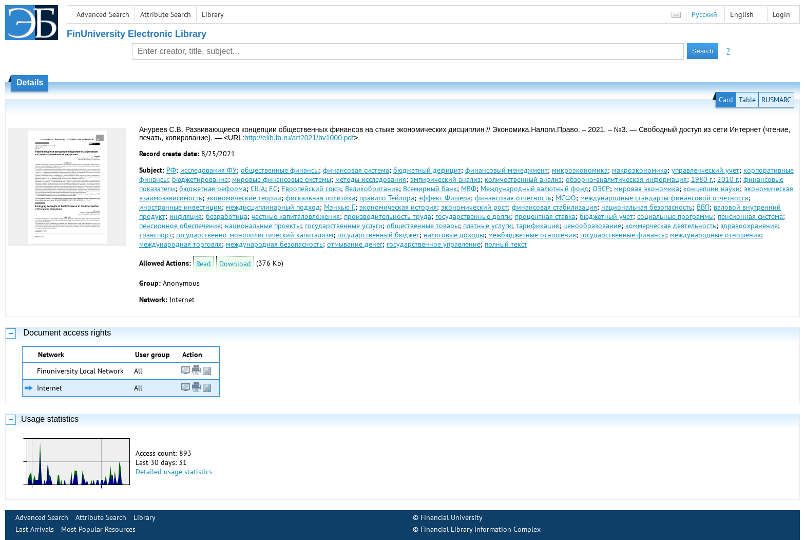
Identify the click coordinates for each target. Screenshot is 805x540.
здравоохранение (749, 225)
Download (235, 263)
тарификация (537, 225)
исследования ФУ (208, 170)
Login (781, 14)
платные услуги (487, 225)
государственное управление (434, 244)
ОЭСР (601, 188)
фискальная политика (320, 197)
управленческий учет (705, 170)
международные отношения (715, 234)
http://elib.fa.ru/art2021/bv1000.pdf (299, 138)
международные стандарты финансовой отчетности (664, 197)
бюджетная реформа (212, 188)
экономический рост (474, 207)
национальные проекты (263, 225)
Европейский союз (311, 188)
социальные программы (675, 216)
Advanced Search (102, 14)
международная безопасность (274, 244)
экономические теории (243, 197)
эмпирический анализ (445, 179)
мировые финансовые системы (281, 179)
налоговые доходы (454, 234)
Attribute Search (165, 14)
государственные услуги (343, 225)
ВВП (703, 207)
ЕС (273, 188)
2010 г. (728, 179)
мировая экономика (646, 188)
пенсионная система (750, 216)
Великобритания (372, 188)
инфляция (185, 216)
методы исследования (370, 179)
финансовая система (356, 170)
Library (213, 14)
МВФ (468, 188)
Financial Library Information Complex (480, 529)
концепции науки (711, 188)
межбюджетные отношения (532, 234)
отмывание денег (354, 244)
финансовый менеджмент (506, 170)
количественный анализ (523, 179)
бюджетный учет (606, 216)
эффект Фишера (444, 197)
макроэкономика (639, 170)
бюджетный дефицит (427, 170)
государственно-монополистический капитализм (254, 234)
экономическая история (398, 207)
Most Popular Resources (98, 529)
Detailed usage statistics (174, 471)
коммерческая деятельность (670, 225)
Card (726, 99)
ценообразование (592, 225)
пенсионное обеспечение (180, 225)
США (258, 188)
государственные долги (473, 216)
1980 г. (702, 179)
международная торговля (180, 244)
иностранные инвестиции (180, 207)
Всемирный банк (430, 188)
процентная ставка (545, 216)
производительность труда (387, 216)
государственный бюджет (378, 234)
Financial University (451, 517)
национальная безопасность (647, 207)
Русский (704, 14)
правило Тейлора (386, 197)
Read (203, 263)
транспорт (155, 234)
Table (747, 99)
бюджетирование (200, 179)
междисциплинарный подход (273, 207)
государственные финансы (623, 234)
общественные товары (423, 225)
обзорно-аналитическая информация (626, 179)
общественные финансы (280, 170)
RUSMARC (776, 99)
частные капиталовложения (296, 216)
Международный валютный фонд (534, 188)
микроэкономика (580, 170)
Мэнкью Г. (339, 207)
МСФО (565, 197)
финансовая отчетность (513, 197)
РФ (171, 170)
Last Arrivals (34, 529)
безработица (226, 216)
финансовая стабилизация (554, 207)
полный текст (506, 244)
